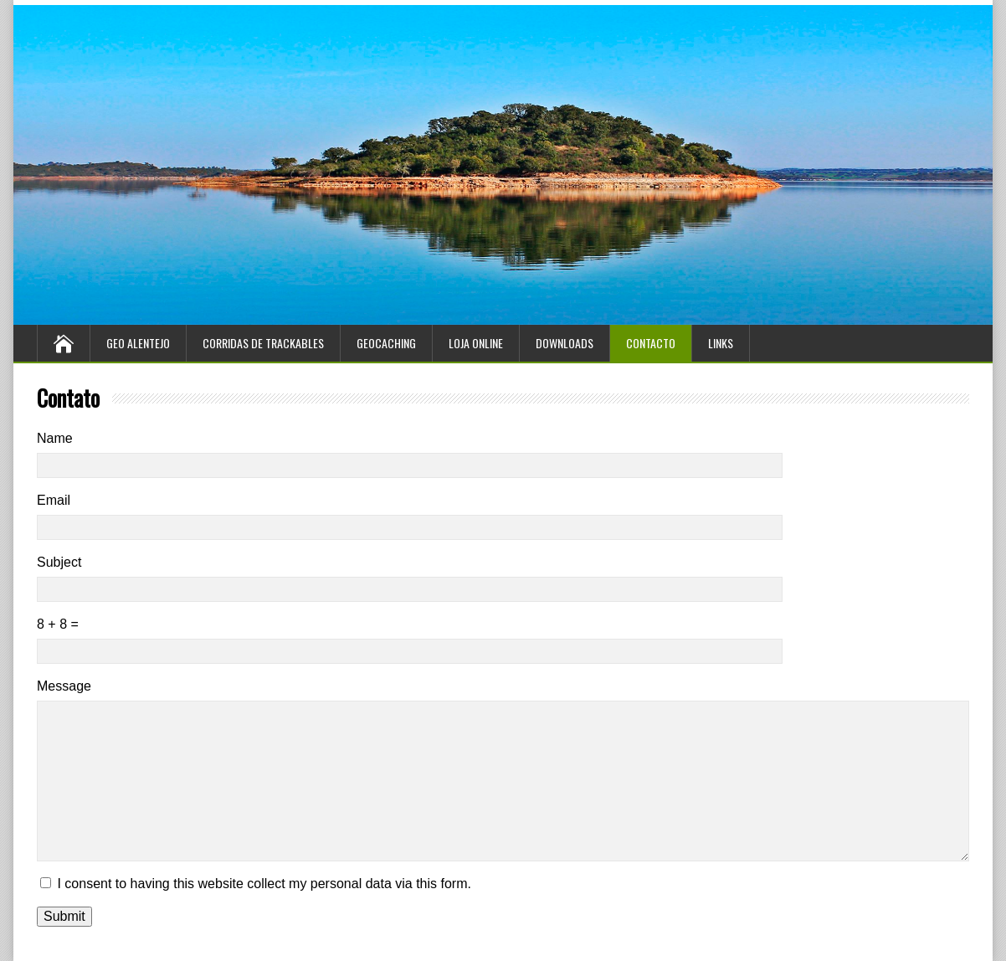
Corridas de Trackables (263, 343)
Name (55, 438)
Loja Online (476, 343)
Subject (59, 562)
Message (64, 686)
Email (53, 500)
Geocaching (386, 343)
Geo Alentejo (138, 343)
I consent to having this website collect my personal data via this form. (263, 883)
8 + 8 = (58, 624)
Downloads (564, 343)
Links (720, 343)
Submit (64, 916)
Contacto (650, 343)
